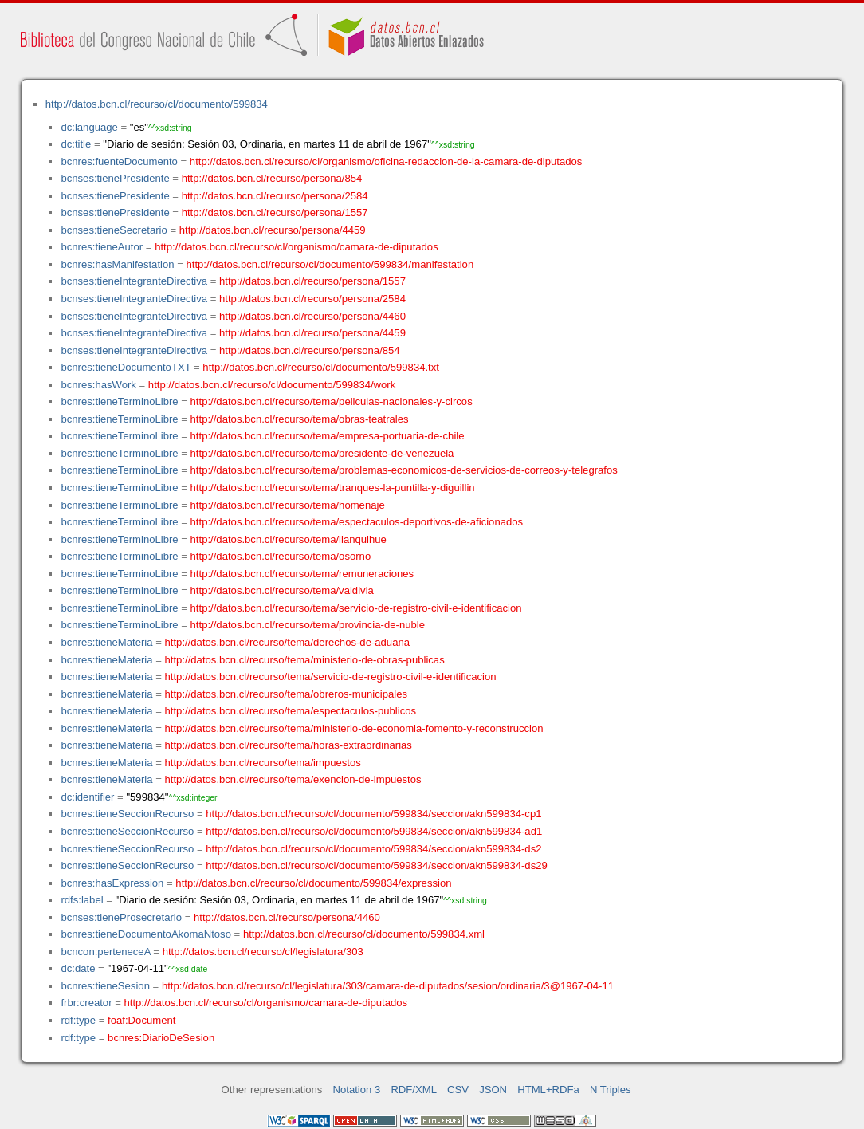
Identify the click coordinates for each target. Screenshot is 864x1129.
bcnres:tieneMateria (106, 642)
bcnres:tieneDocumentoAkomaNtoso (146, 934)
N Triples (610, 1090)
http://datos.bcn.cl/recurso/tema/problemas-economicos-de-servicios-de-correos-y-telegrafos (404, 470)
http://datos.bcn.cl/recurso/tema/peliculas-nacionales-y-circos (331, 401)
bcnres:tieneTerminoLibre (119, 401)
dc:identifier (87, 797)
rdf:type (78, 1020)
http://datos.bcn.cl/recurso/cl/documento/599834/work (271, 385)
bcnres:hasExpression (112, 883)
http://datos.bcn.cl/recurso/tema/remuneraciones (302, 574)
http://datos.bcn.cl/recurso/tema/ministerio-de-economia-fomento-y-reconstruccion (354, 728)
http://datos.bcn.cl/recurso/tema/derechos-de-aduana (287, 642)
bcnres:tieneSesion (105, 986)
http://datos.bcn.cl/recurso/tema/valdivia (282, 590)
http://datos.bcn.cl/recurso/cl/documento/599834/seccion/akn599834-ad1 (374, 831)
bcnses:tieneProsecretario (121, 917)
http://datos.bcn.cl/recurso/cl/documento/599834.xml (364, 934)
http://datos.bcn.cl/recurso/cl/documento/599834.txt (320, 367)
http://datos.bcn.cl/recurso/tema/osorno (280, 556)
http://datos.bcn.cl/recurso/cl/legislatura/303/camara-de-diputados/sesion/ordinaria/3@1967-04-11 (388, 986)
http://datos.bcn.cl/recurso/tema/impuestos (263, 763)
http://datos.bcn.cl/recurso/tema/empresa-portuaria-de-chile (327, 436)
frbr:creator (86, 1003)
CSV (458, 1090)
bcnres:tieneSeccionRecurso (127, 814)
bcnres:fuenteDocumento (119, 161)
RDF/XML (414, 1090)
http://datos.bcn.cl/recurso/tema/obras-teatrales (299, 419)
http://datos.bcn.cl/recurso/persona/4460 (312, 316)
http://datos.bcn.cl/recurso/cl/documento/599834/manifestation (329, 264)
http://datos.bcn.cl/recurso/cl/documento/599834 (156, 104)
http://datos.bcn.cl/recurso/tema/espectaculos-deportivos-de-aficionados (357, 522)
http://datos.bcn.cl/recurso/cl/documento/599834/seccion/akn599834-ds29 (377, 865)
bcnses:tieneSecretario (114, 230)
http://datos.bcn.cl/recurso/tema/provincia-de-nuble (307, 625)
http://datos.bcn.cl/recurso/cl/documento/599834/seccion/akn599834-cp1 (373, 814)
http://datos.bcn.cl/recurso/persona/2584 (275, 196)
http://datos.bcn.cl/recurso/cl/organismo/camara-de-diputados (296, 247)
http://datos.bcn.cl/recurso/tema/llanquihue (288, 539)
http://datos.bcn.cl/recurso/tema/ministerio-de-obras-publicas (305, 660)
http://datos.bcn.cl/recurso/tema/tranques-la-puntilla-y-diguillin (332, 488)
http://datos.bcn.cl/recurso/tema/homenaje (287, 505)
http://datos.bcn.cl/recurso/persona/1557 (275, 212)
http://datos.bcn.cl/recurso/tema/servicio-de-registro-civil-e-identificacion (356, 608)
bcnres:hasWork (98, 385)
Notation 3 (357, 1090)
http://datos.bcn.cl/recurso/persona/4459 (272, 230)
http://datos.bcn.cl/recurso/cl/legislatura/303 (263, 952)
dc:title (76, 144)
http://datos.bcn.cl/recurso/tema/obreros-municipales (286, 694)
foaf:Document (141, 1020)
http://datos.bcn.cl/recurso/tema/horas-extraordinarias (288, 745)
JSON (493, 1090)
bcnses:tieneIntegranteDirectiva (134, 281)
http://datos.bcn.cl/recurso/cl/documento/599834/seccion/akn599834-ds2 (373, 849)
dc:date (78, 968)
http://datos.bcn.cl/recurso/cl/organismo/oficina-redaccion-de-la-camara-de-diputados (386, 161)
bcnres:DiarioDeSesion (161, 1038)
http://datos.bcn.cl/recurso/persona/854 (272, 178)
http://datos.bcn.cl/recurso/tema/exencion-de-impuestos (293, 779)
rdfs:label (82, 900)
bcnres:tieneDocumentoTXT (125, 367)
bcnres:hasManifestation (117, 264)
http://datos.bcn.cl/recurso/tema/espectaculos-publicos (291, 711)
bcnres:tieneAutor (102, 247)
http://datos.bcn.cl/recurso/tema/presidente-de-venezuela (322, 453)
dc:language (89, 127)
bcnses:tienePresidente (115, 178)
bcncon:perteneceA (105, 952)
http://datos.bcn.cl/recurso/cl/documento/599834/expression (313, 883)
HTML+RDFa (548, 1090)
